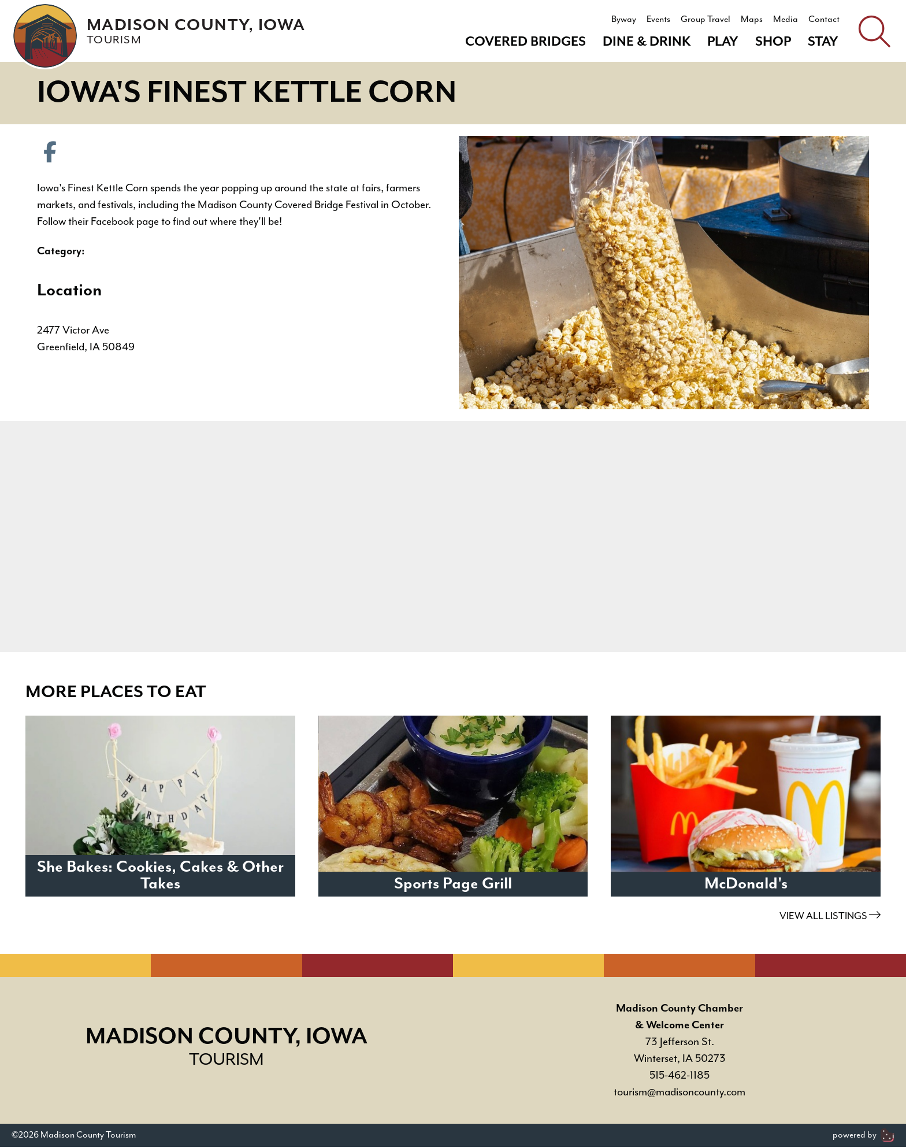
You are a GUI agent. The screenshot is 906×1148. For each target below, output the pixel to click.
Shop (773, 42)
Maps (752, 19)
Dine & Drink (646, 42)
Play (722, 42)
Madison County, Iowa (198, 31)
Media (785, 19)
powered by (863, 1136)
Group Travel (705, 19)
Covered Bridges (525, 42)
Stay (823, 42)
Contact (824, 19)
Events (658, 19)
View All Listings (830, 917)
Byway (623, 19)
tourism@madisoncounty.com (679, 1093)
